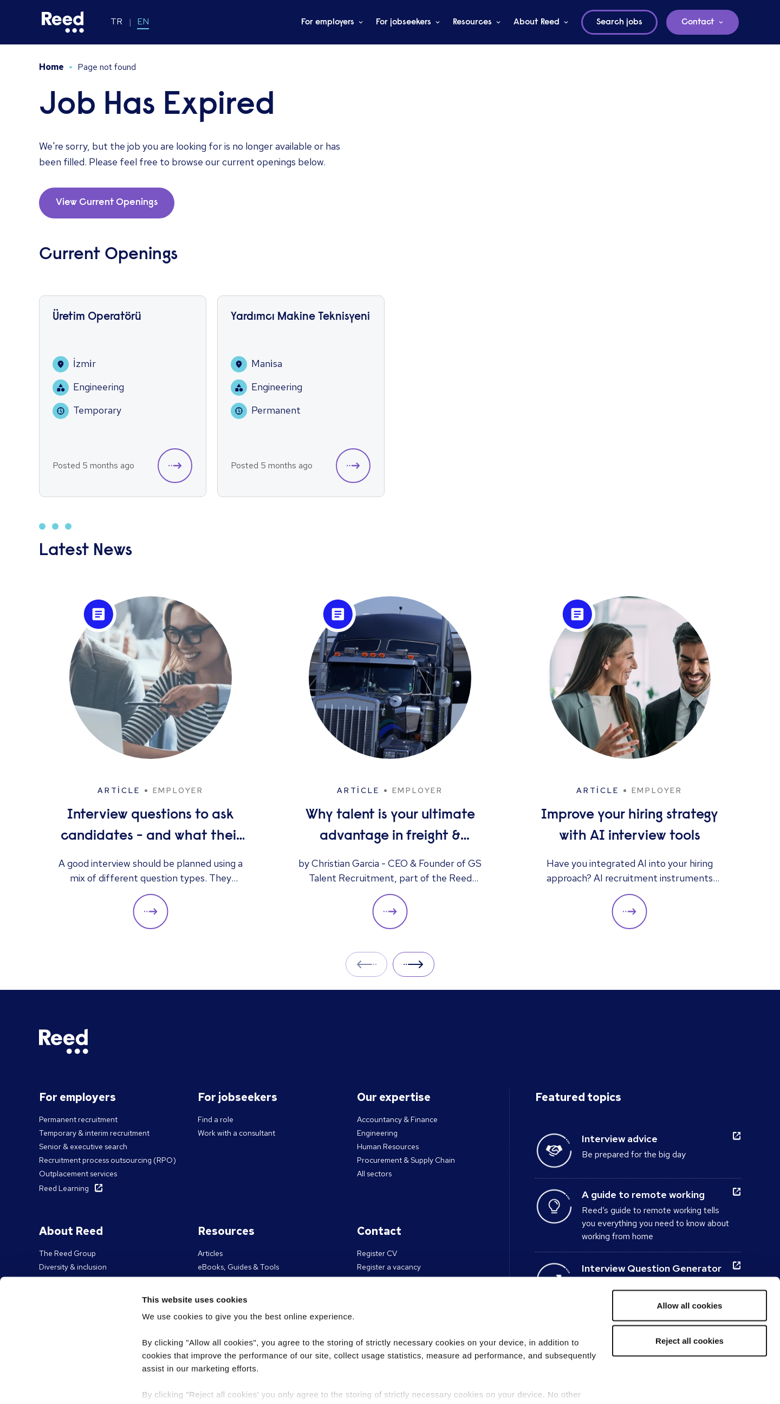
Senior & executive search (83, 1146)
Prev (366, 964)
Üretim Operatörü (97, 317)
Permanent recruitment (78, 1119)
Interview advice (620, 1138)
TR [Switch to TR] (116, 21)
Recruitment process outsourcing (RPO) (107, 1160)
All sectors (374, 1173)
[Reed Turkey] (62, 22)
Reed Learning (64, 1188)
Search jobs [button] (619, 22)
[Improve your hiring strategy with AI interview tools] (629, 763)
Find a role (215, 1119)
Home (51, 67)
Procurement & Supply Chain (406, 1160)
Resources (472, 22)
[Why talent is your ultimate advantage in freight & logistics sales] (390, 763)
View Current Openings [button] (107, 203)
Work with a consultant (236, 1133)
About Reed (537, 22)
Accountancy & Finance (397, 1119)
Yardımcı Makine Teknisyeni (300, 317)
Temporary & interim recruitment (94, 1133)
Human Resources (388, 1146)
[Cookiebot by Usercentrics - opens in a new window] (70, 1383)
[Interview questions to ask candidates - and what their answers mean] (150, 763)
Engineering (377, 1133)
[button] (175, 466)
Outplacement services (78, 1173)
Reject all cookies (689, 1287)
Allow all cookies (690, 1252)
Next (413, 964)
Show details (167, 1382)
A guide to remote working (643, 1194)
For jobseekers (403, 22)
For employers (327, 22)
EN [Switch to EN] (143, 21)
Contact (697, 22)
